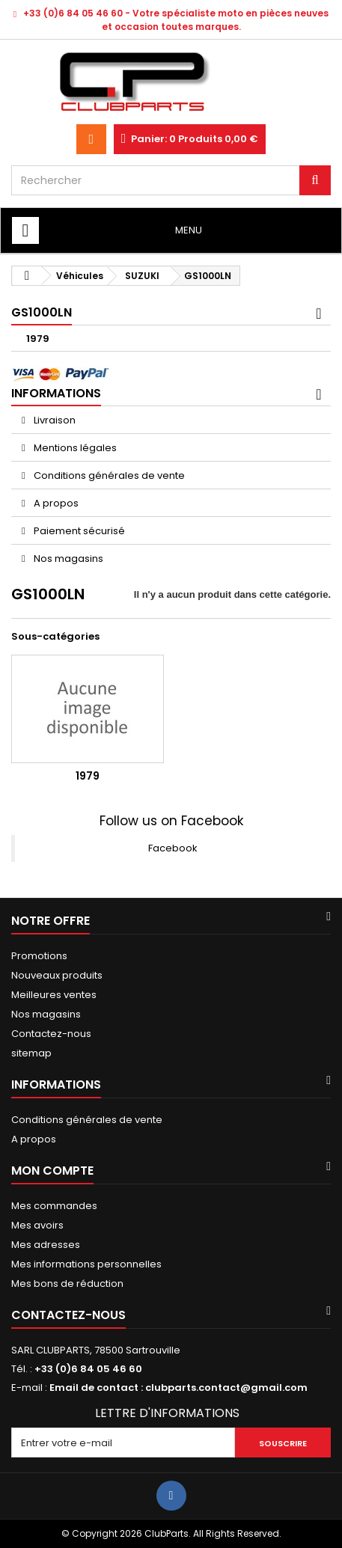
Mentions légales (74, 448)
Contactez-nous (51, 1034)
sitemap (31, 1053)
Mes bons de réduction (67, 1283)
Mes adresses (45, 1245)
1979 (37, 338)
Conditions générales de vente (108, 475)
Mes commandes (54, 1206)
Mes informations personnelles (86, 1264)
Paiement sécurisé (78, 531)
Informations (56, 393)
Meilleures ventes (54, 995)
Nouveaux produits (57, 975)
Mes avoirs (37, 1225)
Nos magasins (67, 558)
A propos (55, 503)
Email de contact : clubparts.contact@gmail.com (178, 1387)
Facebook (173, 848)
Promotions (39, 956)
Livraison (53, 420)
